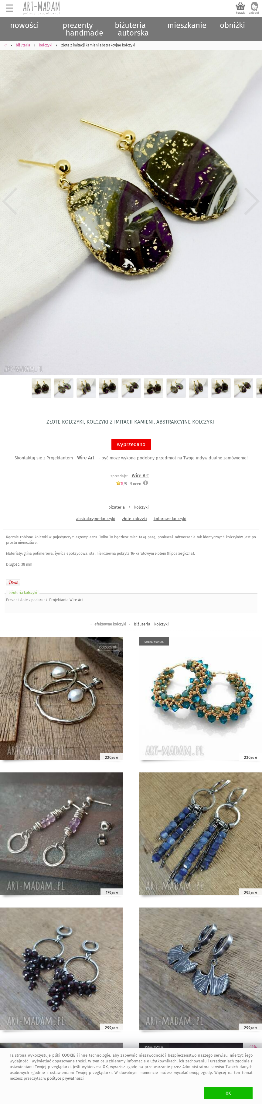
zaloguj (254, 13)
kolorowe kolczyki (170, 518)
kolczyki (141, 507)
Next (252, 201)
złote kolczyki (134, 518)
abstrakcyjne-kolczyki (95, 518)
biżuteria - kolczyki (151, 624)
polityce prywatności (65, 1078)
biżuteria (116, 507)
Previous (10, 201)
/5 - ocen (128, 483)
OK (228, 1093)
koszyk (240, 13)
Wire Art (85, 458)
